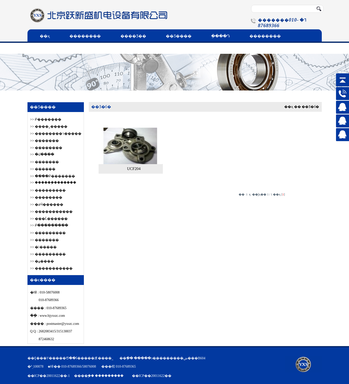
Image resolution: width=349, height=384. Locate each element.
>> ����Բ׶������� (52, 176)
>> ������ (43, 247)
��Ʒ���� (179, 36)
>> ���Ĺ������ (49, 219)
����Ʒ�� (133, 36)
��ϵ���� (52, 48)
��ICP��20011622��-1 (48, 376)
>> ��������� (48, 190)
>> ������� (44, 141)
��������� (109, 376)
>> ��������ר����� (55, 134)
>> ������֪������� (53, 182)
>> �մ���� (42, 154)
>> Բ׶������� (45, 119)
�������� (85, 36)
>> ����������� (51, 212)
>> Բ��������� (49, 225)
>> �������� (46, 148)
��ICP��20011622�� (151, 376)
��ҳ (45, 36)
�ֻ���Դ (220, 36)
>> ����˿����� (48, 126)
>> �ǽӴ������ (47, 204)
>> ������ (42, 169)
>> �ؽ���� (42, 261)
